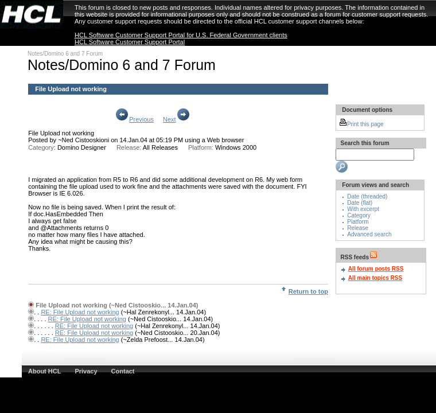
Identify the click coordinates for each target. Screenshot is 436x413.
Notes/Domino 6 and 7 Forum (65, 53)
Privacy (86, 371)
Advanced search (369, 234)
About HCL (44, 371)
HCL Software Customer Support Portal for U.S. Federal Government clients (181, 35)
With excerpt (363, 209)
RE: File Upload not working (80, 312)
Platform (357, 222)
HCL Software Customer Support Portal (130, 41)
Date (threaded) (367, 196)
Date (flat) (359, 203)
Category (359, 215)
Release (357, 228)
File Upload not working (61, 133)
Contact (123, 371)
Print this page (361, 124)
